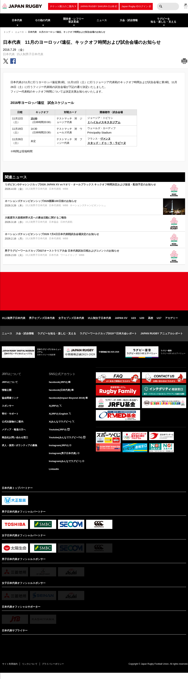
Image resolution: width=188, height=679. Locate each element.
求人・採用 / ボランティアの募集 (21, 450)
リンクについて (31, 670)
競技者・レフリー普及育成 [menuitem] (73, 20)
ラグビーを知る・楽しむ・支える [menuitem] (163, 20)
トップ (7, 32)
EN (185, 8)
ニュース (19, 32)
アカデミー (171, 321)
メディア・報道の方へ (15, 434)
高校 (150, 321)
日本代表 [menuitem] (17, 20)
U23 (133, 321)
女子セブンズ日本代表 (71, 321)
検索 (160, 6)
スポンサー (8, 410)
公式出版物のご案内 (13, 426)
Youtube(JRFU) (58, 434)
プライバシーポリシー (56, 670)
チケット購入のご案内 (62, 6)
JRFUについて (10, 385)
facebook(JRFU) (58, 385)
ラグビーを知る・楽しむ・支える (56, 337)
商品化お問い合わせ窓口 (16, 442)
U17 (159, 321)
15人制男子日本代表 (30, 54)
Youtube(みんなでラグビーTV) (66, 442)
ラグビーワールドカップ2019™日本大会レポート (108, 337)
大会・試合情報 (25, 337)
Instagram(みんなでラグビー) (66, 466)
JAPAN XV (121, 321)
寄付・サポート (11, 418)
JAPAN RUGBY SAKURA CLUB (97, 6)
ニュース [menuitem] (102, 20)
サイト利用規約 (10, 670)
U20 (142, 321)
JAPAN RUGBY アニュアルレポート (161, 337)
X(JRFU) (54, 410)
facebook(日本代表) (60, 393)
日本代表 (9, 54)
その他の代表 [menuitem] (42, 20)
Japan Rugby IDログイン (134, 6)
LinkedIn (54, 474)
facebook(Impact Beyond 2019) (68, 402)
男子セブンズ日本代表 (42, 321)
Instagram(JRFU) (59, 450)
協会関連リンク (11, 402)
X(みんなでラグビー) (61, 426)
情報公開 (7, 393)
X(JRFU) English (59, 418)
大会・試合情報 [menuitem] (129, 20)
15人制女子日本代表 (99, 321)
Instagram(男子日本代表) (63, 458)
